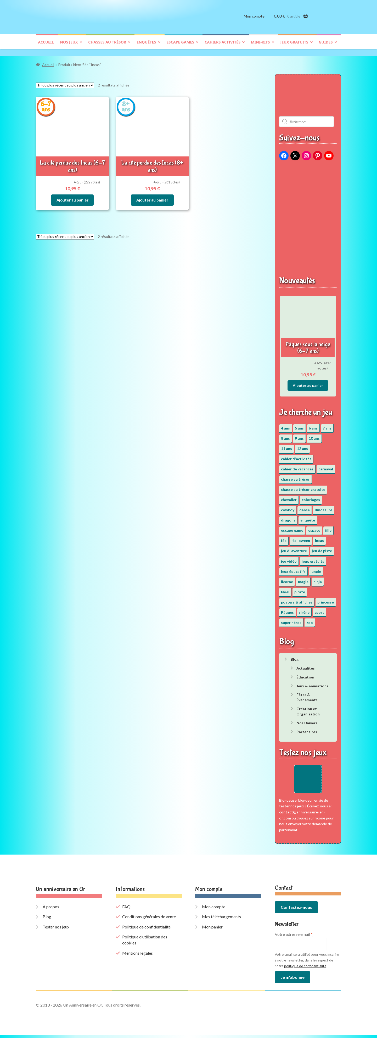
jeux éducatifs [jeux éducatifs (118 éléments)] (293, 569)
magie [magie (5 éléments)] (303, 579)
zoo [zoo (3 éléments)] (309, 620)
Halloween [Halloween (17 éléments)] (300, 538)
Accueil (46, 46)
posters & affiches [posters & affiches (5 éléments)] (296, 599)
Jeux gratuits (294, 46)
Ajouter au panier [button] (72, 195)
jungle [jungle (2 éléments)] (316, 569)
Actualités (305, 665)
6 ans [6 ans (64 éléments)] (313, 425)
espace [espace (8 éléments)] (314, 528)
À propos (51, 909)
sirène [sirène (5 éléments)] (304, 609)
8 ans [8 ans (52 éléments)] (285, 435)
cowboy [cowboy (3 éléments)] (287, 507)
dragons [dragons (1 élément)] (288, 517)
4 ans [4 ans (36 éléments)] (285, 425)
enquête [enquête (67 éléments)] (307, 517)
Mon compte (254, 20)
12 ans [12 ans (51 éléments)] (302, 446)
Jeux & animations (312, 683)
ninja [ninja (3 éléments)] (317, 579)
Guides (326, 46)
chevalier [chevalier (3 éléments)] (289, 497)
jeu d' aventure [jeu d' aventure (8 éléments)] (294, 548)
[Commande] (65, 82)
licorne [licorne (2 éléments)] (287, 579)
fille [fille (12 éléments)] (328, 528)
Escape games (180, 46)
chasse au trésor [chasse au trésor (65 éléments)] (295, 477)
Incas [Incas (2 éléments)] (319, 538)
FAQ (126, 909)
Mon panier (212, 929)
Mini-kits (260, 46)
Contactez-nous (296, 910)
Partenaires (306, 729)
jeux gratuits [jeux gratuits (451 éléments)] (313, 558)
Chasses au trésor (107, 46)
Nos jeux (69, 46)
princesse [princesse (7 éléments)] (325, 599)
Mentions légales (137, 955)
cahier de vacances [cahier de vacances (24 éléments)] (297, 466)
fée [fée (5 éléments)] (283, 538)
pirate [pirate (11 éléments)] (299, 589)
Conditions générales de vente (149, 919)
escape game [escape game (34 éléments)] (292, 528)
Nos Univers (306, 720)
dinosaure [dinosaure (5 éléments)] (323, 507)
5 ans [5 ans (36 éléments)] (299, 425)
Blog (295, 656)
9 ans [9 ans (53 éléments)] (299, 435)
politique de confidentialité (305, 969)
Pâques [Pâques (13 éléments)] (287, 609)
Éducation (305, 674)
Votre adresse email (294, 937)
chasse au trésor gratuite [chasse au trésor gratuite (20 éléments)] (303, 487)
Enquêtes (146, 46)
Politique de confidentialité (146, 929)
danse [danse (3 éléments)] (304, 507)
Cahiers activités (222, 46)
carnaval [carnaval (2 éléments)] (325, 466)
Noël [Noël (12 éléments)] (285, 589)
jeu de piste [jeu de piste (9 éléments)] (322, 548)
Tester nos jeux (56, 929)
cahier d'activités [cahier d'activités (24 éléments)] (296, 456)
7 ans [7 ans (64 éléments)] (327, 425)
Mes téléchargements (221, 919)
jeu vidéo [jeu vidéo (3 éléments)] (289, 558)
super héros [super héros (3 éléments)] (291, 620)
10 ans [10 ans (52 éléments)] (314, 435)
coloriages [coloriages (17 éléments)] (311, 497)
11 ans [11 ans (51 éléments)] (286, 446)
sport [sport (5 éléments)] (319, 609)
